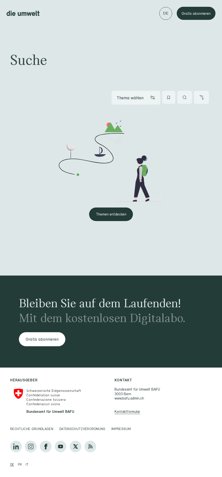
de (12, 464)
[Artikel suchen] (184, 97)
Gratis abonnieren (196, 13)
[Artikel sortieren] (201, 97)
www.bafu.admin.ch (129, 398)
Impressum (121, 429)
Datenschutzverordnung (82, 429)
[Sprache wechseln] (165, 13)
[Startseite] (23, 13)
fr (20, 464)
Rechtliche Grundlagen (31, 429)
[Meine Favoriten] (168, 97)
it (27, 464)
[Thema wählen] (136, 97)
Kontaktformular (127, 411)
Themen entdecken (111, 214)
